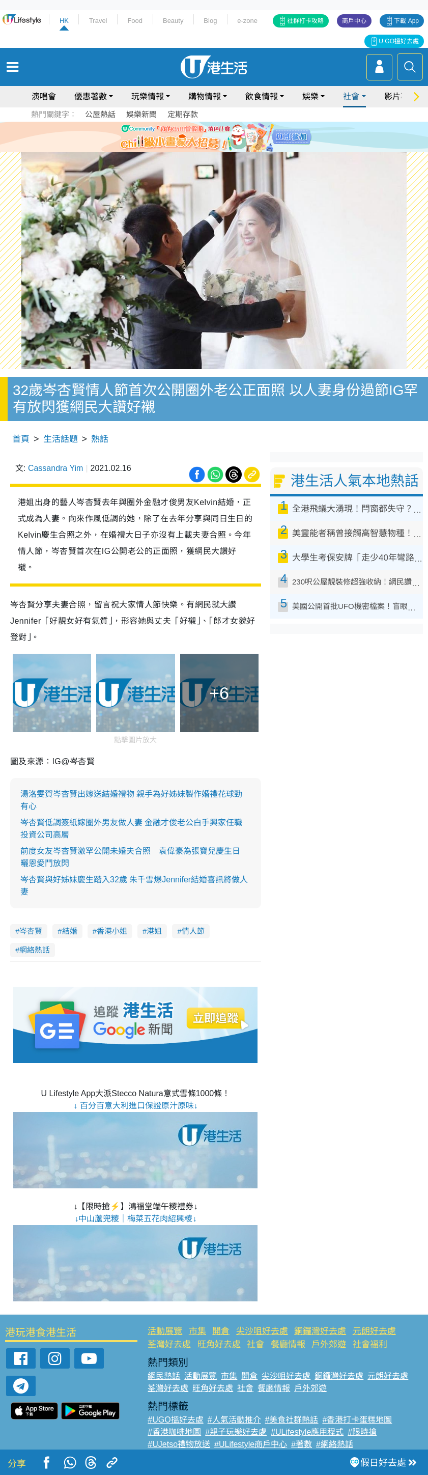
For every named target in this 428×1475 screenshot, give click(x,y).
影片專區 (400, 96)
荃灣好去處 (169, 1344)
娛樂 (310, 96)
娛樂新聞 (141, 114)
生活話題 (60, 439)
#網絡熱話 (334, 1444)
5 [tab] (237, 149)
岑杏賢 (30, 931)
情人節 (193, 931)
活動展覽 (165, 1331)
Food (134, 20)
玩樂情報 (147, 96)
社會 (351, 96)
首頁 (21, 439)
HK (64, 20)
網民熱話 (164, 1376)
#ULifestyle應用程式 (307, 1432)
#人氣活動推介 (234, 1419)
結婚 (69, 931)
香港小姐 (112, 931)
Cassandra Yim (55, 468)
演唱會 (44, 96)
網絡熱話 (34, 949)
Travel (98, 20)
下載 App (406, 20)
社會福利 (370, 1344)
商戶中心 (354, 20)
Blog (210, 20)
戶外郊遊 (328, 1344)
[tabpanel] (214, 137)
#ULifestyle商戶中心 (250, 1444)
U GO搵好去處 (399, 41)
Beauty (173, 20)
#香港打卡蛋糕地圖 (357, 1419)
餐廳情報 (288, 1344)
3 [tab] (217, 149)
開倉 (221, 1331)
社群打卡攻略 (305, 20)
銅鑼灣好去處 (320, 1331)
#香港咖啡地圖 (174, 1432)
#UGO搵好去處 (175, 1419)
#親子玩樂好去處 (236, 1432)
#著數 (301, 1444)
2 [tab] (207, 149)
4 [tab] (227, 149)
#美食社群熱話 (292, 1419)
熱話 (99, 439)
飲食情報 (261, 96)
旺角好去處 (219, 1344)
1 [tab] (196, 149)
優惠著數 (90, 96)
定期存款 (182, 114)
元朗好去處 (374, 1331)
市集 (197, 1331)
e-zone (247, 20)
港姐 (154, 931)
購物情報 (204, 96)
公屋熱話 (100, 114)
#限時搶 (362, 1432)
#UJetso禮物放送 (179, 1444)
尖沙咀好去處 (262, 1331)
